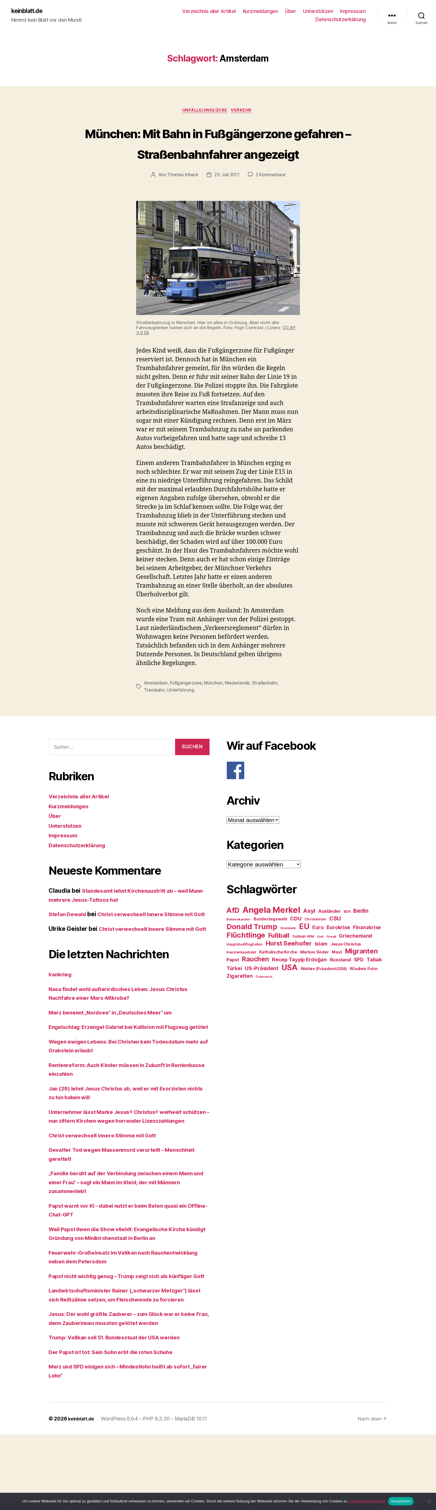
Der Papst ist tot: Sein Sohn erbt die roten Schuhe (118, 1427)
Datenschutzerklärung (340, 20)
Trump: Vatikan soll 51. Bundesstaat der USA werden (123, 1412)
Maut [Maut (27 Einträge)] (337, 974)
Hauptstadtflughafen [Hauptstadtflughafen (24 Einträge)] (244, 966)
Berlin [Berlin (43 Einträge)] (360, 932)
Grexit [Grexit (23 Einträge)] (331, 958)
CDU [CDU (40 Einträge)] (295, 940)
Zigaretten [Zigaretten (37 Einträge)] (239, 998)
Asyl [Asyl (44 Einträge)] (309, 932)
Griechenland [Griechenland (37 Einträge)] (355, 958)
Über (290, 11)
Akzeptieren (401, 1501)
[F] (306, 792)
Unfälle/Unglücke (205, 111)
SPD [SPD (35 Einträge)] (358, 981)
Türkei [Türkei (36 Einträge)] (234, 990)
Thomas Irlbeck (181, 197)
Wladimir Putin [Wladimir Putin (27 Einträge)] (363, 990)
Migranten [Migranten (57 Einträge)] (361, 973)
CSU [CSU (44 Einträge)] (335, 940)
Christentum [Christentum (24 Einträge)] (315, 941)
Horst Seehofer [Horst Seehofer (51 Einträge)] (289, 965)
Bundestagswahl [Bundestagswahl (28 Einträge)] (270, 940)
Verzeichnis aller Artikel (209, 11)
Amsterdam (156, 705)
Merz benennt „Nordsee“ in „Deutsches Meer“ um (118, 1051)
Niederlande (240, 705)
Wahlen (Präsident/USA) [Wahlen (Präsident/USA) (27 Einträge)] (324, 990)
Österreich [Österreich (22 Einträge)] (264, 998)
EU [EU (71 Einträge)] (304, 948)
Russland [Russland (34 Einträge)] (340, 981)
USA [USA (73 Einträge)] (290, 989)
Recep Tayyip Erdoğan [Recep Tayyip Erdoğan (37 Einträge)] (299, 981)
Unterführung (181, 712)
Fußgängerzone (187, 705)
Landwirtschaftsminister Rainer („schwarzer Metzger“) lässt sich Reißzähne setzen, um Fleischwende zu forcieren (126, 1365)
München (215, 705)
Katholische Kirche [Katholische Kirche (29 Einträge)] (278, 973)
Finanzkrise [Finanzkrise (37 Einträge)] (367, 949)
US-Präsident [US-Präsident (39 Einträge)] (261, 990)
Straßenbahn (268, 705)
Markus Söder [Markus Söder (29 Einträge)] (314, 973)
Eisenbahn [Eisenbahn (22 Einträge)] (288, 950)
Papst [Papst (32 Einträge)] (232, 981)
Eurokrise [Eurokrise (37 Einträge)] (338, 949)
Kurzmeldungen (260, 11)
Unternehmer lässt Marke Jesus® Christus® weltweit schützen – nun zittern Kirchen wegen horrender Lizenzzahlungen (124, 1169)
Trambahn (154, 712)
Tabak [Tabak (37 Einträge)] (374, 981)
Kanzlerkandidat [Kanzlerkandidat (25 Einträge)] (241, 974)
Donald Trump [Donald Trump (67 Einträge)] (251, 948)
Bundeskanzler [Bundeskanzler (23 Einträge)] (238, 941)
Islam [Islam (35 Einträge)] (321, 965)
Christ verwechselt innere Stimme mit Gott (109, 1192)
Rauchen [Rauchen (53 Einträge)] (255, 981)
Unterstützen (318, 11)
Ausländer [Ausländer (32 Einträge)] (329, 933)
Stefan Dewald (69, 936)
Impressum (353, 11)
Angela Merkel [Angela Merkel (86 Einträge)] (271, 932)
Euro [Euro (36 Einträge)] (318, 949)
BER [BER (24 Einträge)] (347, 933)
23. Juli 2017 (226, 197)
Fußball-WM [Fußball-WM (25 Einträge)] (303, 958)
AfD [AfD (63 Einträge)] (232, 932)
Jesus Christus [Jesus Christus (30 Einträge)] (345, 965)
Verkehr (244, 111)
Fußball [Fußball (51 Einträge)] (278, 957)
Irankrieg (61, 1014)
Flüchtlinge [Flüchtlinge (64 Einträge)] (245, 957)
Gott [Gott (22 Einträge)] (320, 958)
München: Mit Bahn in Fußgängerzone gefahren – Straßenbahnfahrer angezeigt (218, 154)
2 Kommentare (271, 197)
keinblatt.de (29, 11)
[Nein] (429, 1501)
